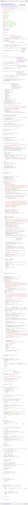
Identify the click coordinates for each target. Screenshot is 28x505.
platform (5, 3)
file (17, 6)
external (9, 3)
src (18, 4)
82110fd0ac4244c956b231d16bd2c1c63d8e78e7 (9, 4)
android (2, 3)
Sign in (26, 1)
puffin (12, 3)
